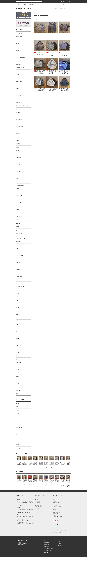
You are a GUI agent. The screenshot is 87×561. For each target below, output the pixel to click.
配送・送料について (47, 544)
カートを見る (60, 543)
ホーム (18, 4)
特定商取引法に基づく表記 (48, 548)
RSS (45, 552)
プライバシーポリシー (48, 550)
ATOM (47, 552)
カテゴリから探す (30, 4)
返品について (46, 546)
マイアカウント (60, 541)
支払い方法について (47, 542)
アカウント (61, 1)
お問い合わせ (64, 4)
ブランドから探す (22, 4)
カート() (68, 1)
